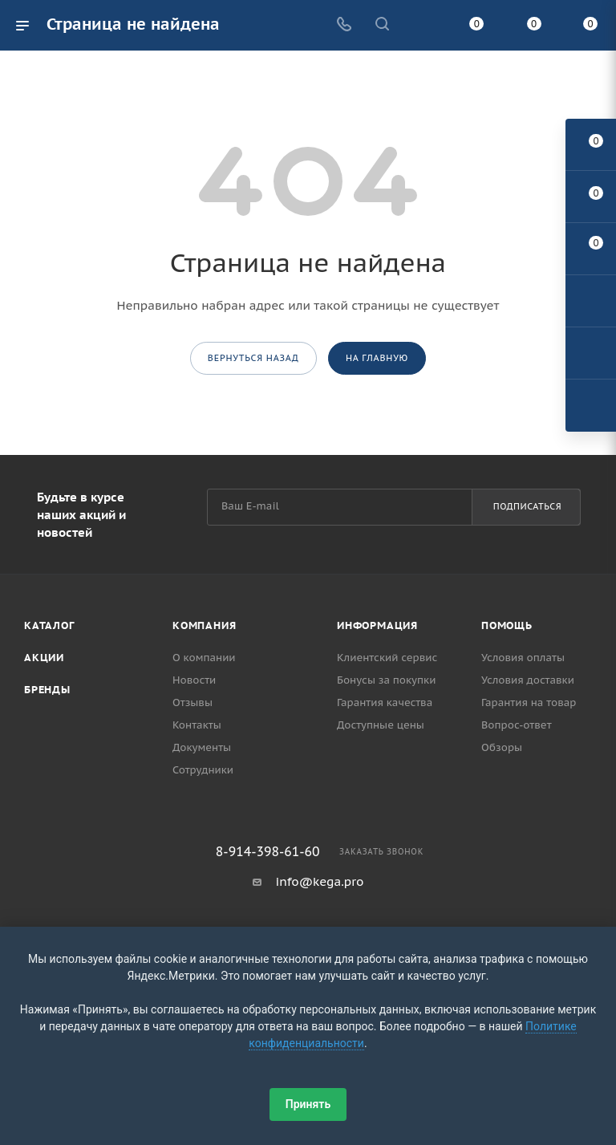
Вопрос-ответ (516, 725)
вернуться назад (253, 357)
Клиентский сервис (387, 657)
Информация (377, 625)
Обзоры (501, 747)
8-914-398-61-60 (268, 851)
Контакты (196, 725)
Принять (308, 1104)
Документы (201, 747)
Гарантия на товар (528, 702)
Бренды (47, 689)
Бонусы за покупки (386, 680)
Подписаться (527, 506)
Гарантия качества (384, 702)
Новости (194, 680)
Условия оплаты (523, 657)
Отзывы (192, 702)
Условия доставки (527, 680)
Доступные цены (380, 725)
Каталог (49, 625)
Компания (204, 625)
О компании (204, 657)
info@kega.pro (320, 881)
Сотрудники (202, 770)
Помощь (507, 625)
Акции (44, 657)
